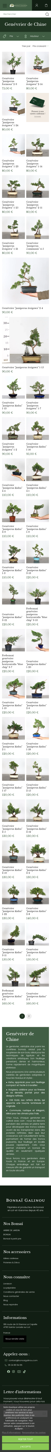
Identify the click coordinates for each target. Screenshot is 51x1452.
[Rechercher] (25, 14)
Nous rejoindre (10, 1304)
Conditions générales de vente (19, 1292)
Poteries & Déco (11, 1262)
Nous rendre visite (15, 1338)
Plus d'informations (11, 1432)
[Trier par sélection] (41, 46)
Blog (5, 1300)
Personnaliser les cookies (34, 1432)
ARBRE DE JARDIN (11, 1230)
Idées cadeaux (10, 1258)
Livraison (7, 1283)
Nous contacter (11, 1296)
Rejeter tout (25, 1439)
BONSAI (7, 1234)
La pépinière (9, 1287)
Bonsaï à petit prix (12, 1238)
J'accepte (25, 1446)
